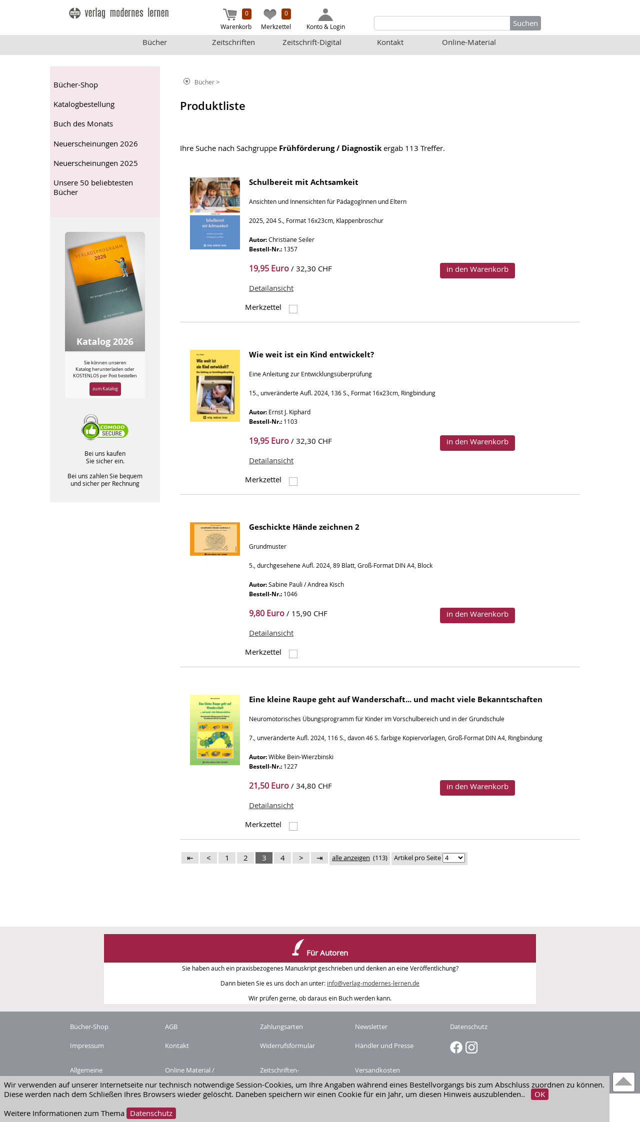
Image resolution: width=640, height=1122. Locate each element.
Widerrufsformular (287, 1045)
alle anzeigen (351, 857)
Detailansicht (271, 288)
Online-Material (469, 42)
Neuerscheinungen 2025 (96, 163)
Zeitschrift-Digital (312, 42)
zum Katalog (105, 388)
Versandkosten (377, 1070)
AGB (171, 1026)
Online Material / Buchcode (189, 1075)
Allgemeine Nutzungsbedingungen (104, 1075)
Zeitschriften (233, 42)
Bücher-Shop (76, 84)
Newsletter (371, 1026)
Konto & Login (325, 19)
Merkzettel (276, 19)
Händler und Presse (384, 1045)
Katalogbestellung (84, 104)
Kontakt (390, 42)
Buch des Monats (83, 123)
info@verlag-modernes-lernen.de (373, 983)
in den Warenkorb (477, 269)
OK (539, 1094)
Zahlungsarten (281, 1026)
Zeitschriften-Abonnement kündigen (294, 1075)
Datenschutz (151, 1113)
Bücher (154, 42)
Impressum (87, 1045)
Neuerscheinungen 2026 (96, 143)
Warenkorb (236, 19)
